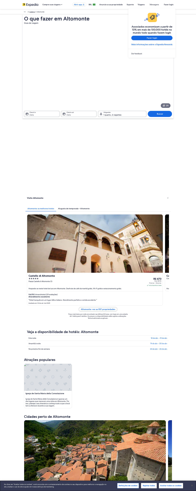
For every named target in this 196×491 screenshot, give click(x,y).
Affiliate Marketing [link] (29, 457)
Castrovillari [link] (31, 352)
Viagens (150, 4)
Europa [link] (25, 12)
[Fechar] (192, 485)
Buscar (161, 88)
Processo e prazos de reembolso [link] (151, 441)
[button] (98, 300)
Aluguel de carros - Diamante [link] (110, 317)
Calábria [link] (38, 12)
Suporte (139, 4)
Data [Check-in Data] (30, 89)
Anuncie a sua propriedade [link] (32, 441)
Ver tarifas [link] (162, 146)
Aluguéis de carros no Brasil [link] (71, 453)
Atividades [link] (31, 120)
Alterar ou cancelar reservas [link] (149, 436)
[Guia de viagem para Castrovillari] (74, 279)
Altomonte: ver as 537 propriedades (116, 169)
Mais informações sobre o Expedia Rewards (151, 44)
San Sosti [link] (66, 357)
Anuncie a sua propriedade (120, 4)
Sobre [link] (25, 432)
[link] (151, 53)
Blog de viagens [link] (67, 461)
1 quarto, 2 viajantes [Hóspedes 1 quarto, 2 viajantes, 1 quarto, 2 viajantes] (112, 89)
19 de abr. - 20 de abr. (158, 200)
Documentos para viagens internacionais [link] (153, 451)
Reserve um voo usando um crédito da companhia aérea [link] (157, 446)
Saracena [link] (140, 357)
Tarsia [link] (64, 352)
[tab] (78, 103)
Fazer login (168, 4)
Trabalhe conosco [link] (28, 436)
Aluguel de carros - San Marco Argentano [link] (46, 326)
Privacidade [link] (105, 436)
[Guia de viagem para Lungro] (102, 279)
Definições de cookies (128, 486)
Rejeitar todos (149, 486)
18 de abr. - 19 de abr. (159, 195)
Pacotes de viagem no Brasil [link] (71, 445)
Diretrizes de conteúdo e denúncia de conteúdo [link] (117, 449)
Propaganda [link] (27, 453)
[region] (98, 486)
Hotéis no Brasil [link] (67, 436)
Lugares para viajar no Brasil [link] (71, 432)
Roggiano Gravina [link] (107, 352)
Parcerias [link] (26, 445)
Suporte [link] (142, 432)
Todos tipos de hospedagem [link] (71, 457)
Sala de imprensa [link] (28, 449)
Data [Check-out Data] (68, 89)
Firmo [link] (101, 357)
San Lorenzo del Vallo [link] (35, 357)
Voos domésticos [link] (67, 449)
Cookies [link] (103, 432)
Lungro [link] (139, 352)
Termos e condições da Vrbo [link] (110, 445)
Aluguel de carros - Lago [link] (39, 322)
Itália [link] (31, 12)
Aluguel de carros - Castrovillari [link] (42, 317)
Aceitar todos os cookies (171, 486)
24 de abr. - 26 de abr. (158, 205)
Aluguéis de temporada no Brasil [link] (73, 441)
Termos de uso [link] (105, 441)
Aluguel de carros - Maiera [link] (109, 322)
